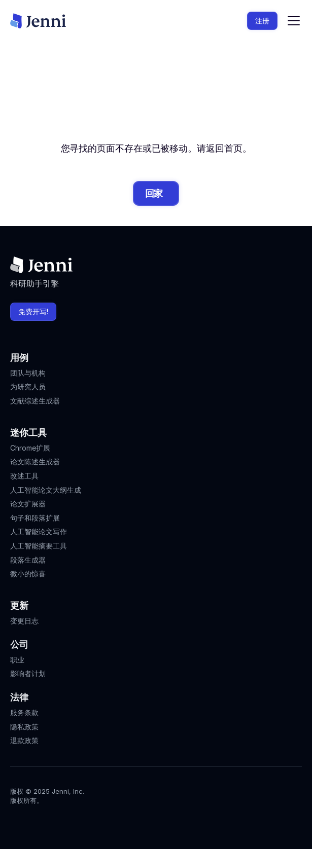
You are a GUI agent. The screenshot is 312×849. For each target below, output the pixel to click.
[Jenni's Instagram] (16, 822)
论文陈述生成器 (35, 461)
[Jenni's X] (71, 822)
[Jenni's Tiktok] (53, 822)
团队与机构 (28, 372)
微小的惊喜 (28, 573)
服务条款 (24, 712)
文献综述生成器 (35, 400)
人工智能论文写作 (38, 531)
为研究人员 (28, 386)
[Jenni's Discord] (89, 822)
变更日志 (24, 620)
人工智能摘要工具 (38, 545)
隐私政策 (24, 726)
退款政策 (24, 740)
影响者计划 (28, 673)
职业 (17, 659)
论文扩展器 (28, 503)
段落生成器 (28, 560)
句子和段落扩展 (35, 517)
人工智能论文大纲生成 (45, 490)
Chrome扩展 (30, 448)
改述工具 (24, 475)
